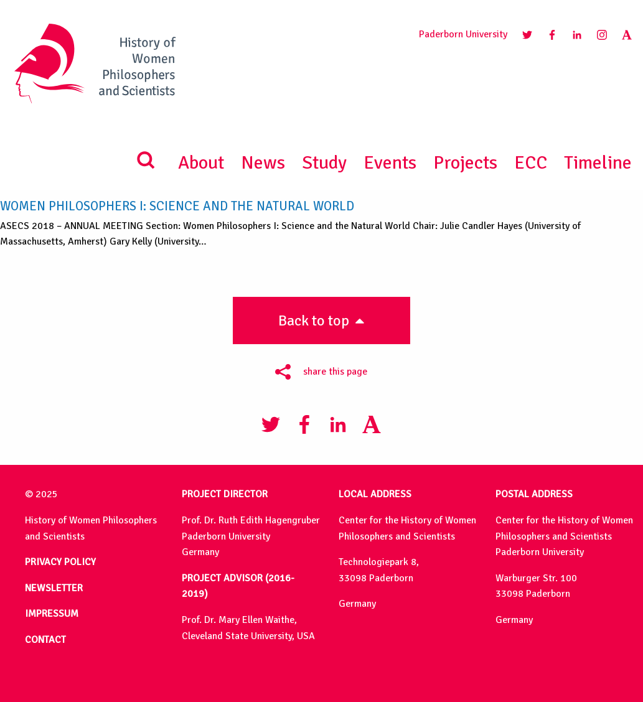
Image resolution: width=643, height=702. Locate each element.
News (263, 162)
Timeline (598, 162)
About (201, 162)
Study (324, 162)
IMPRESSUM (51, 613)
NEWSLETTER (54, 588)
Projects (465, 162)
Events (390, 162)
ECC (530, 162)
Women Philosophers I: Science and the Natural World (177, 206)
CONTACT (45, 640)
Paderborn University (463, 34)
